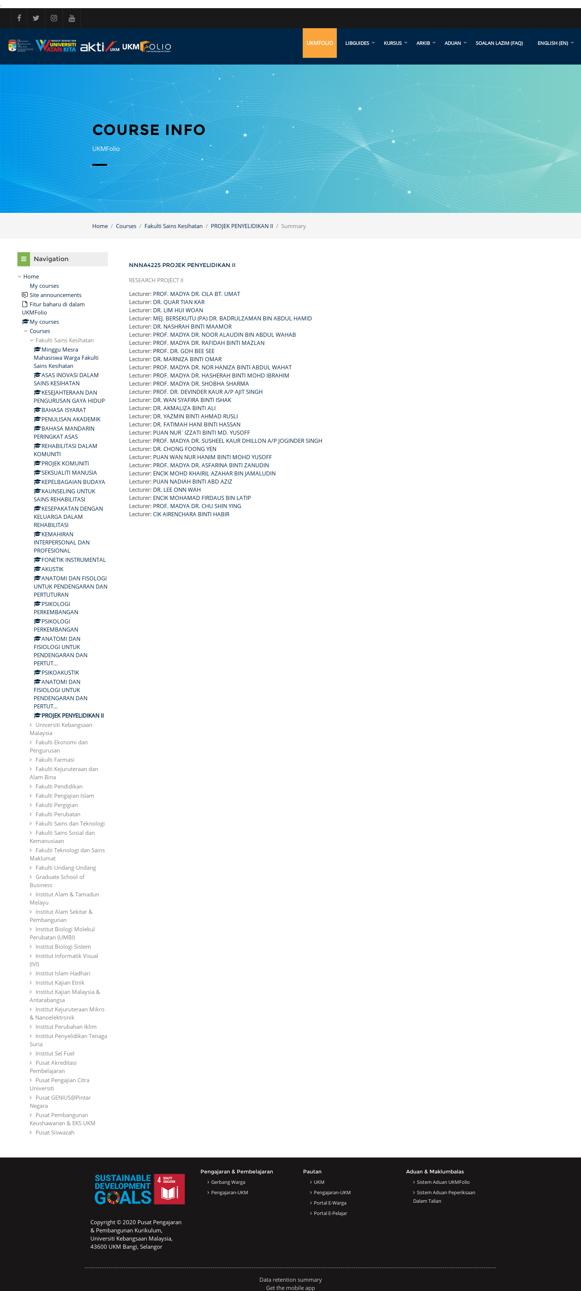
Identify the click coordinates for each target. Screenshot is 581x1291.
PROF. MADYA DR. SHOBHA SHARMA (201, 383)
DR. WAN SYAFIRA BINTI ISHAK (192, 400)
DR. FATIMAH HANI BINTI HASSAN (196, 424)
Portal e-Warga (330, 1202)
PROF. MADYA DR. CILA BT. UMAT (196, 293)
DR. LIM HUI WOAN (178, 310)
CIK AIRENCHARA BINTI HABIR (191, 514)
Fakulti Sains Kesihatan (174, 226)
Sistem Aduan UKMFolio (443, 1182)
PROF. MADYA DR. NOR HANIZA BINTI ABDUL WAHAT (222, 367)
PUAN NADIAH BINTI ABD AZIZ (192, 481)
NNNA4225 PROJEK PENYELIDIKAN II (182, 265)
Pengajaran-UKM (229, 1192)
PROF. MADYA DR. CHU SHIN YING (197, 506)
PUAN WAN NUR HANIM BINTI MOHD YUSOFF (212, 457)
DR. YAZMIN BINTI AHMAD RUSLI (195, 416)
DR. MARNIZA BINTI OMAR (187, 359)
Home (100, 226)
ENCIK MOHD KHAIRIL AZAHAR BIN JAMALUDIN (214, 473)
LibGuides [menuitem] (357, 43)
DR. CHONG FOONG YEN (184, 448)
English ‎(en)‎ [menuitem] (553, 43)
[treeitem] (62, 704)
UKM (319, 1182)
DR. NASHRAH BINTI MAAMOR (192, 326)
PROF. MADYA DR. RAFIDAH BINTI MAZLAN (209, 342)
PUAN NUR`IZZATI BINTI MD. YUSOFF (201, 432)
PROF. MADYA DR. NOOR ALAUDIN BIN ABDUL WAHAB (224, 334)
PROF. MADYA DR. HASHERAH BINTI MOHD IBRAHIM (221, 375)
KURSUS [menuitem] (393, 43)
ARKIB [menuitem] (423, 43)
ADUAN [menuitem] (453, 43)
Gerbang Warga (228, 1182)
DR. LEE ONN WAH (177, 489)
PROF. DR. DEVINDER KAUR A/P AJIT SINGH (208, 391)
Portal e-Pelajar (330, 1213)
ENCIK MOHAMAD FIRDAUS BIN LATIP (202, 497)
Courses (126, 226)
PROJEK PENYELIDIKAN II (242, 226)
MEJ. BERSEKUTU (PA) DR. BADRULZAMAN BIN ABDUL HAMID (232, 318)
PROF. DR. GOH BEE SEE (184, 351)
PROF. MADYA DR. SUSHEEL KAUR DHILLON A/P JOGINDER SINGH (237, 440)
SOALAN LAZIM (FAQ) (499, 43)
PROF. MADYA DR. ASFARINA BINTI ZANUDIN (211, 465)
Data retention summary (290, 1279)
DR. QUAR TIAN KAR (179, 302)
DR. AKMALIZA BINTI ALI (184, 408)
